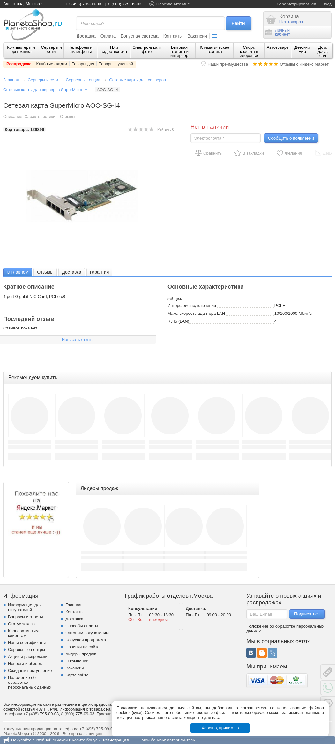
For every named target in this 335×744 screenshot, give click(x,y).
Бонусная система (140, 36)
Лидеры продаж (80, 654)
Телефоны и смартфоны (80, 49)
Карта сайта (76, 675)
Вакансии (197, 36)
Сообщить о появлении (291, 138)
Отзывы (67, 116)
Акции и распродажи (28, 656)
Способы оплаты (81, 626)
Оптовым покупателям (87, 633)
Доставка (86, 36)
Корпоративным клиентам (23, 633)
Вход (327, 4)
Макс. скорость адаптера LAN (196, 313)
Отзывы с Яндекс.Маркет (304, 64)
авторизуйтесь (181, 740)
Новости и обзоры (25, 663)
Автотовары (278, 47)
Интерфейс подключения (192, 305)
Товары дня (83, 63)
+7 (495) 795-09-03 (83, 4)
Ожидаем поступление (30, 670)
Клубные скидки (51, 63)
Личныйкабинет (277, 32)
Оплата (108, 36)
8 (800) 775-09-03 (124, 4)
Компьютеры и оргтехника (21, 49)
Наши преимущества (228, 64)
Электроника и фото (147, 49)
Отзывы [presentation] (45, 272)
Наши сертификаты (27, 642)
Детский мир (302, 49)
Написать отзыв (77, 339)
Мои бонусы (153, 740)
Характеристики (40, 116)
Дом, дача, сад (323, 51)
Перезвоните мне (173, 4)
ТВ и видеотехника (113, 49)
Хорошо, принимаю (220, 728)
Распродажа (19, 63)
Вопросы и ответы (25, 616)
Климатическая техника (214, 49)
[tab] (17, 272)
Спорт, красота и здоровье (249, 51)
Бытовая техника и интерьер (179, 51)
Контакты (172, 36)
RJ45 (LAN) (178, 321)
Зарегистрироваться (296, 4)
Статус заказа (21, 623)
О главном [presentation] (17, 272)
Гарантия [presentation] (99, 272)
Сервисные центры (26, 649)
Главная (11, 79)
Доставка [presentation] (71, 272)
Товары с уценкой (116, 63)
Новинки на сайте (82, 647)
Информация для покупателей (24, 607)
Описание (12, 116)
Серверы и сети (51, 49)
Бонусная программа (85, 640)
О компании (76, 661)
